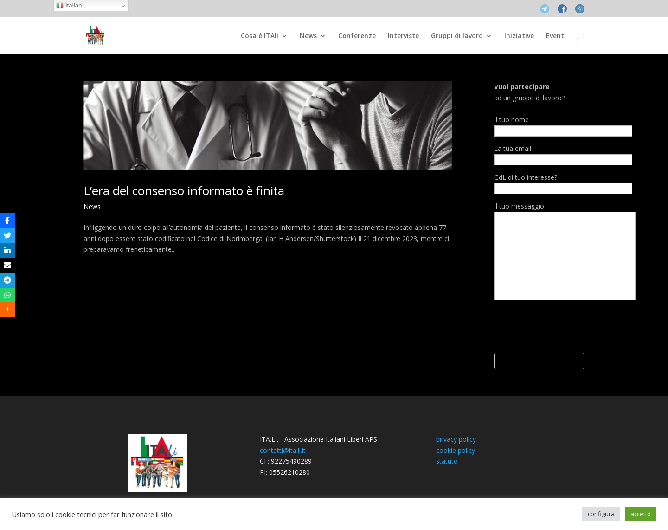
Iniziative (519, 36)
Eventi (556, 36)
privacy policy (456, 439)
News (308, 36)
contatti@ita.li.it (283, 450)
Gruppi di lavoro (457, 36)
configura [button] (601, 514)
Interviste (403, 36)
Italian (69, 5)
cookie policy (455, 450)
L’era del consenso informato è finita (184, 190)
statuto (447, 461)
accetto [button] (640, 514)
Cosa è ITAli (259, 36)
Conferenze (357, 36)
